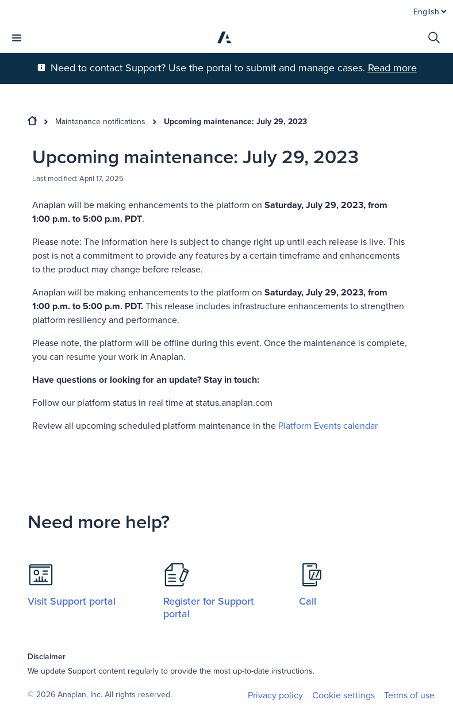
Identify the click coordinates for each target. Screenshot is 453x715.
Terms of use (409, 695)
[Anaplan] (224, 37)
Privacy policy (275, 695)
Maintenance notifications (100, 121)
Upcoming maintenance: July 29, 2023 (235, 121)
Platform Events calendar (328, 426)
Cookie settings (343, 695)
